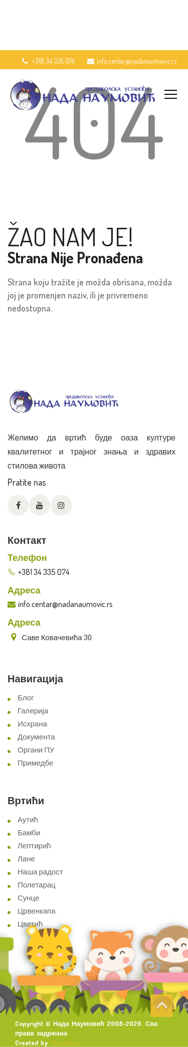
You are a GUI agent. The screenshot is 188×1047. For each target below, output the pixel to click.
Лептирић (34, 845)
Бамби (29, 832)
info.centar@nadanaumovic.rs (131, 61)
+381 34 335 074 (47, 61)
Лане (26, 858)
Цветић (30, 924)
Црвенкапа (37, 911)
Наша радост (40, 871)
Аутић (28, 819)
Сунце (28, 898)
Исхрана (32, 723)
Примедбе (35, 763)
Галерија (33, 710)
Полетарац (37, 884)
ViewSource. (66, 1042)
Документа (36, 736)
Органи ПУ (36, 750)
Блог (26, 697)
